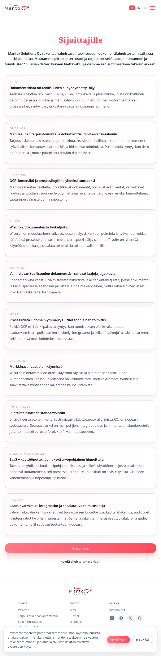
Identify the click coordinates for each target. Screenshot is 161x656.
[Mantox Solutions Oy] (16, 8)
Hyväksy (118, 639)
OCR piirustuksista (30, 622)
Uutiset (74, 616)
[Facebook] (121, 618)
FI (132, 8)
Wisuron (23, 610)
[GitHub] (139, 618)
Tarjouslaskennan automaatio (38, 616)
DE (145, 8)
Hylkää (142, 639)
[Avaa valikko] (152, 8)
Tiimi (73, 610)
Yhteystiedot (117, 610)
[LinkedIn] (112, 618)
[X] (130, 618)
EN (138, 8)
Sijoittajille (76, 622)
